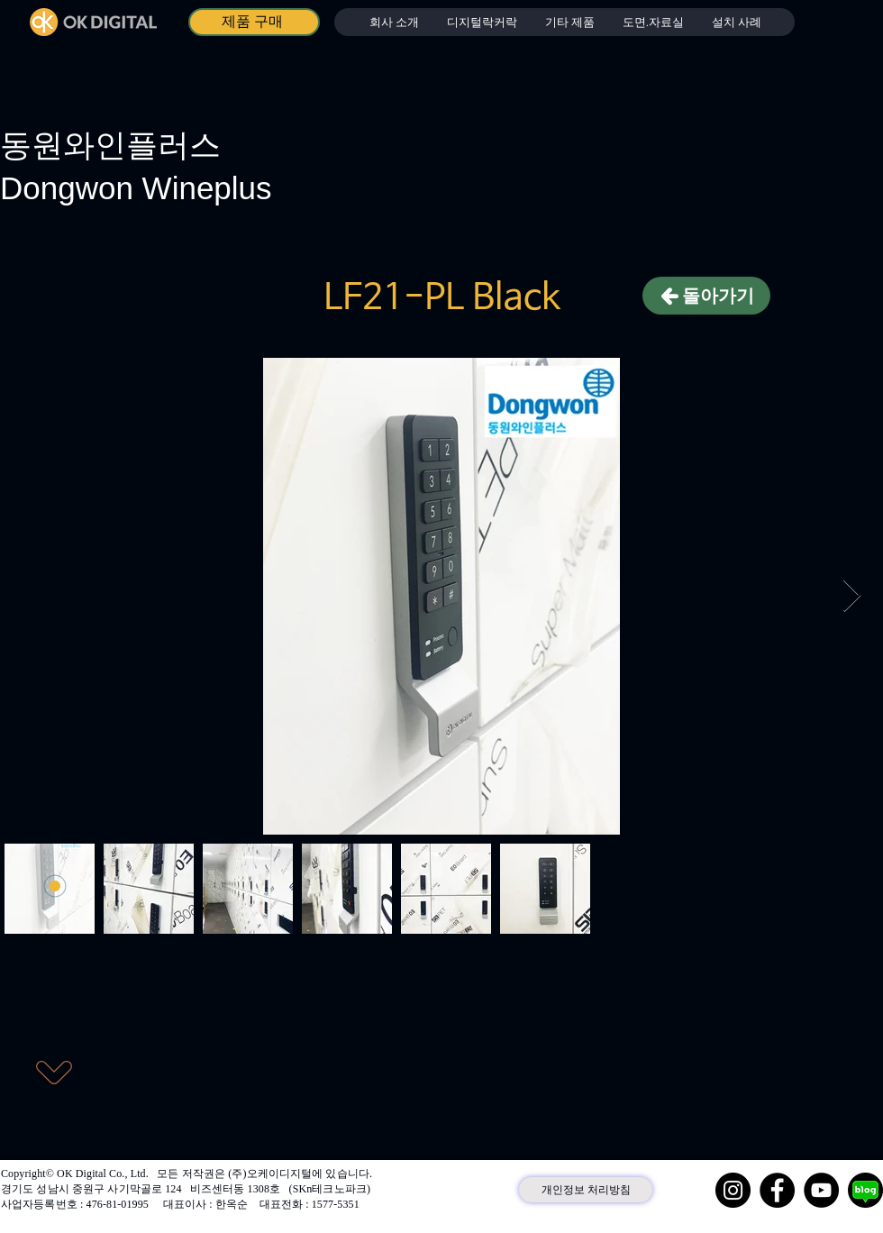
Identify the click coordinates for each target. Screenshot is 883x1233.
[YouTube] (821, 1190)
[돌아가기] (706, 296)
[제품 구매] (254, 22)
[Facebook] (777, 1190)
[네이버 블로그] (865, 1190)
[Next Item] (852, 596)
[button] (481, 22)
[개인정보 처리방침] (585, 1189)
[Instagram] (733, 1190)
